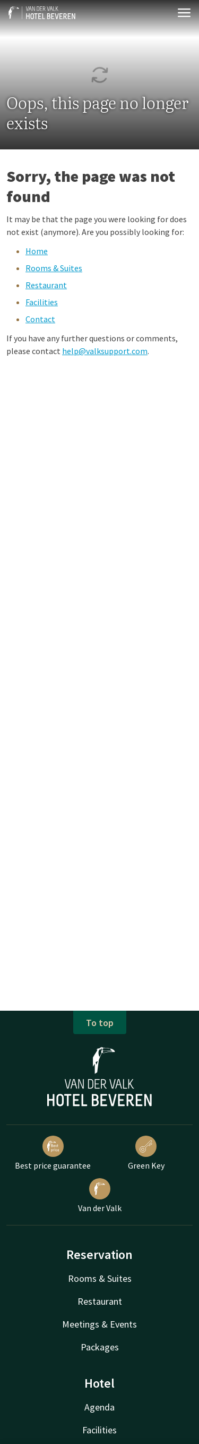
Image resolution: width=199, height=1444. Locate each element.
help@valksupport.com (105, 351)
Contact (40, 319)
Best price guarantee (53, 1153)
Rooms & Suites (53, 268)
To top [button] (100, 1023)
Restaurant (46, 285)
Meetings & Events (99, 1324)
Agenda (99, 1407)
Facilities (41, 302)
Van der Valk (100, 1195)
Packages (100, 1347)
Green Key (146, 1153)
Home (36, 251)
